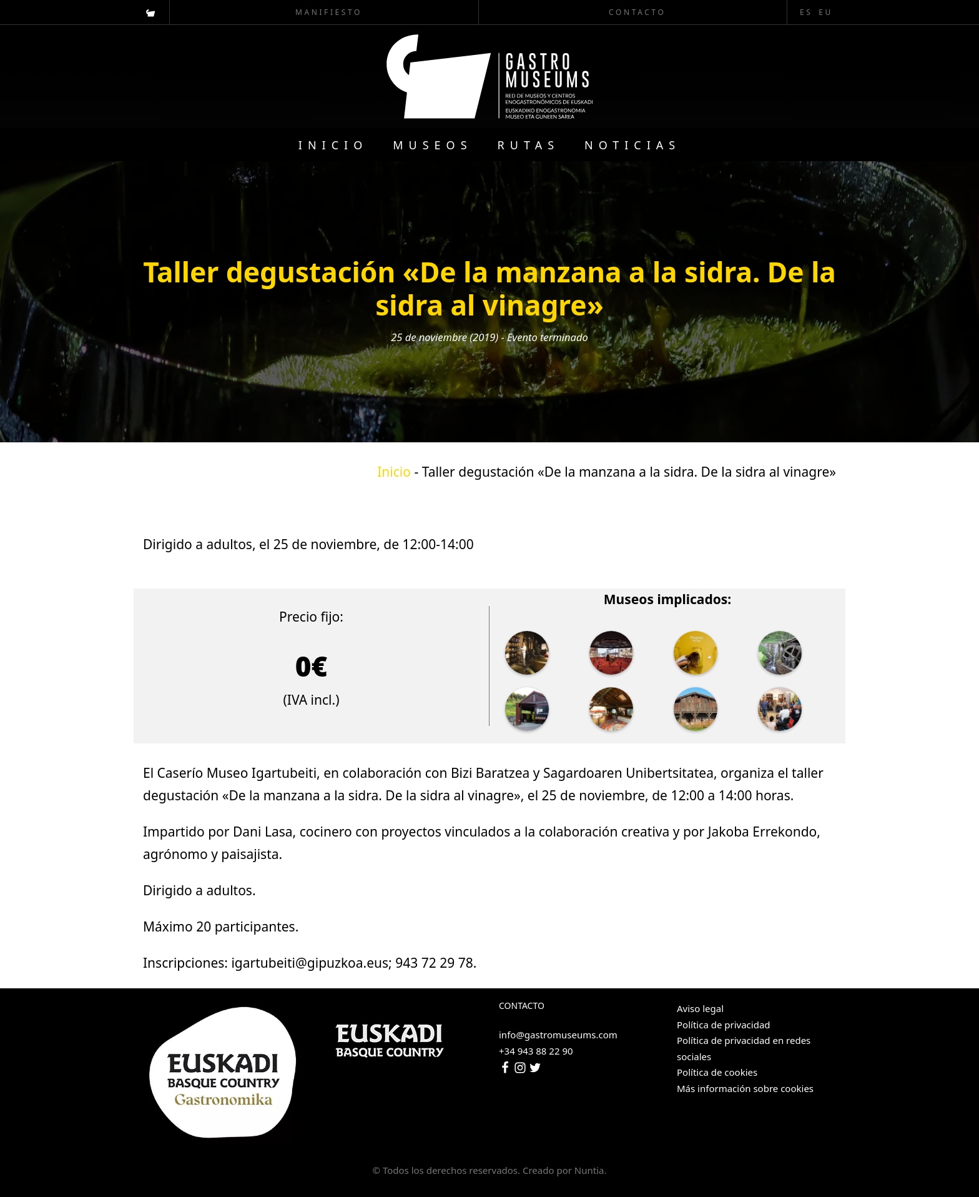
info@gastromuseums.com (558, 1034)
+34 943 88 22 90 (536, 1051)
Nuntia (589, 1170)
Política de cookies (717, 1072)
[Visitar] (151, 12)
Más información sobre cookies (745, 1088)
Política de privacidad (723, 1024)
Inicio (394, 471)
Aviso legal (700, 1008)
